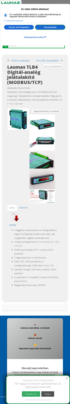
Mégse (48, 394)
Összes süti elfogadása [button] (19, 27)
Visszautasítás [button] (50, 27)
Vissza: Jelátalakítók (53, 66)
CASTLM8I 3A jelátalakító (47, 60)
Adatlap (12, 224)
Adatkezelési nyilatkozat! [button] (14, 21)
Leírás (12, 207)
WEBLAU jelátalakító (20, 60)
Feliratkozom (31, 394)
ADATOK (23, 207)
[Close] (66, 378)
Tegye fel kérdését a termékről (46, 111)
